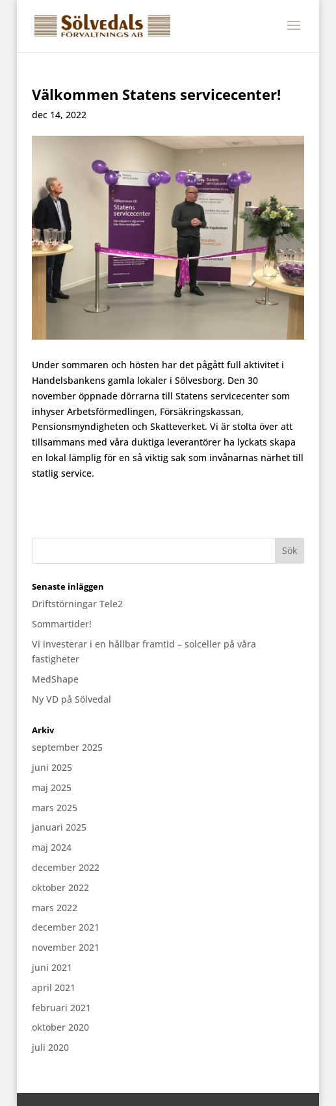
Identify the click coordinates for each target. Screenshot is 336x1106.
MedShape (55, 679)
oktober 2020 (60, 1027)
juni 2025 (52, 767)
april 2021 (53, 987)
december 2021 (65, 927)
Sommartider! (62, 624)
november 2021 (65, 947)
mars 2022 (54, 907)
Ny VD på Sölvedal (71, 699)
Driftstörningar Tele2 (77, 603)
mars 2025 (54, 807)
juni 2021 (52, 967)
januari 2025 (59, 827)
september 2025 (67, 747)
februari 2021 (61, 1007)
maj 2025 (51, 787)
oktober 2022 (60, 887)
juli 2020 (50, 1047)
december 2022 (65, 867)
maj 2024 (51, 847)
